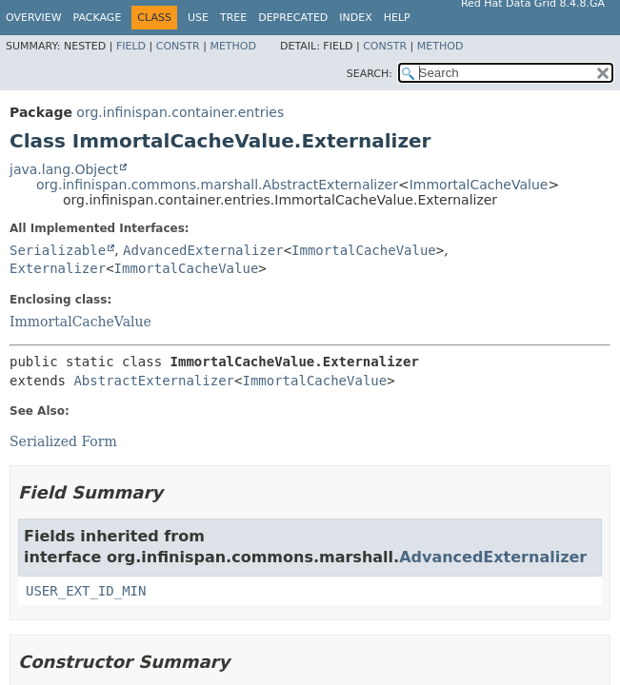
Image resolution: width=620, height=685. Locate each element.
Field (131, 46)
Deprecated (293, 17)
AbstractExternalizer (153, 380)
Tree (233, 17)
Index (355, 17)
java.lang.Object (64, 169)
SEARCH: (369, 74)
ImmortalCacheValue (479, 184)
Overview (34, 17)
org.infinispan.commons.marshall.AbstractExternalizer (217, 184)
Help (397, 17)
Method (233, 46)
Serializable (58, 250)
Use (198, 17)
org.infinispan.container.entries (180, 112)
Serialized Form (63, 441)
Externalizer (58, 268)
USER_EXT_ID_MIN (86, 590)
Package (97, 17)
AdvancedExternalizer (203, 250)
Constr (178, 46)
